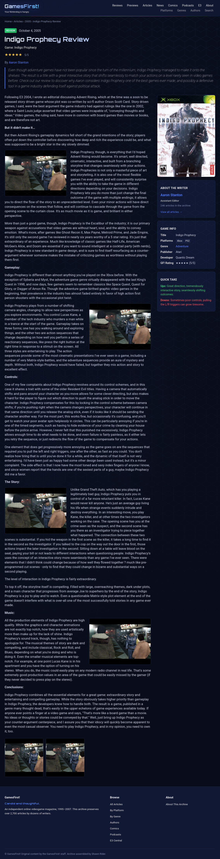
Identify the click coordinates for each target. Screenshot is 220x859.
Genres (181, 10)
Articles (147, 5)
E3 (199, 5)
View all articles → (171, 211)
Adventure (182, 246)
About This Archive (177, 804)
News (160, 5)
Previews (132, 5)
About (209, 5)
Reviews (117, 5)
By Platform (117, 810)
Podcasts (188, 5)
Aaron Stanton (19, 62)
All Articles (116, 804)
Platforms (166, 10)
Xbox (179, 241)
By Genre (115, 816)
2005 (28, 21)
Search (209, 10)
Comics (173, 5)
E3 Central (116, 840)
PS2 (187, 241)
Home (8, 21)
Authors (195, 10)
